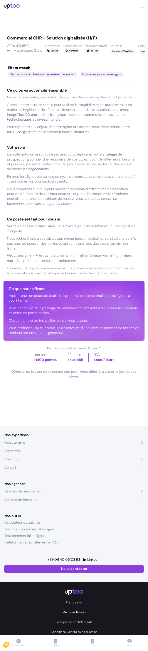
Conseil (10, 467)
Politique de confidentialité (74, 622)
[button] (9, 643)
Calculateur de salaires (22, 522)
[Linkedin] (91, 559)
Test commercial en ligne (24, 535)
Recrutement (14, 442)
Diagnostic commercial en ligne (29, 529)
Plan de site (74, 602)
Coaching (11, 459)
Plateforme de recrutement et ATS (31, 542)
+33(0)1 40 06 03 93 (64, 559)
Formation (12, 451)
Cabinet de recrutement (23, 491)
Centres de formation (21, 499)
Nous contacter (74, 568)
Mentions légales (74, 612)
